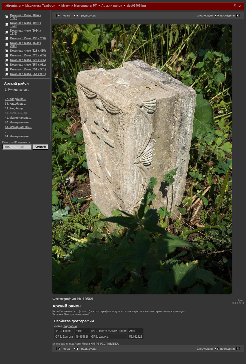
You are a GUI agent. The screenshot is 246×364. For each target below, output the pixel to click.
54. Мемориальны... (18, 136)
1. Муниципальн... (17, 89)
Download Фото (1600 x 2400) (25, 44)
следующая (205, 15)
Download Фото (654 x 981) (28, 64)
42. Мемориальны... (18, 122)
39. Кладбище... (15, 108)
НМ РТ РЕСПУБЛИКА (105, 343)
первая (66, 15)
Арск (78, 343)
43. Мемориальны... (18, 127)
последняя (227, 15)
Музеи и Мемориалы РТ (79, 5)
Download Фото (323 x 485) (28, 50)
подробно (70, 326)
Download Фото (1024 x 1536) (25, 17)
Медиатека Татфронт (40, 5)
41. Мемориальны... (18, 117)
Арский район (111, 5)
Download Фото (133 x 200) (28, 38)
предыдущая (88, 15)
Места (86, 343)
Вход (237, 5)
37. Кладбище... (15, 99)
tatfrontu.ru (12, 5)
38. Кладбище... (15, 103)
